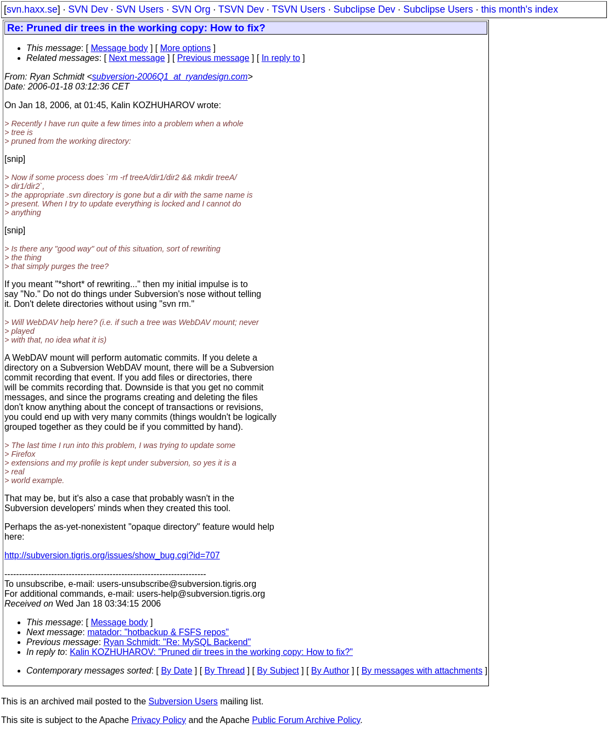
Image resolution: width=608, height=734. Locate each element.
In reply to (281, 58)
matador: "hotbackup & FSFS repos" (158, 632)
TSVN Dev (241, 9)
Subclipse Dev (364, 9)
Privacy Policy (158, 720)
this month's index (519, 9)
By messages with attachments (422, 670)
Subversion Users (183, 701)
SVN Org (191, 9)
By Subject (278, 670)
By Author (330, 670)
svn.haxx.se (32, 9)
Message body (119, 48)
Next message (137, 58)
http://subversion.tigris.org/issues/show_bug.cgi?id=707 (112, 555)
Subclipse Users (438, 9)
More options (185, 48)
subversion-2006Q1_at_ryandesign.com (170, 76)
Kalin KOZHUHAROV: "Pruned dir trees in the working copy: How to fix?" (211, 652)
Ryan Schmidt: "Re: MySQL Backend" (177, 642)
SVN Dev (88, 9)
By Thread (225, 670)
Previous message (213, 58)
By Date (176, 670)
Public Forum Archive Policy (306, 720)
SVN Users (140, 9)
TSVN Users (298, 9)
